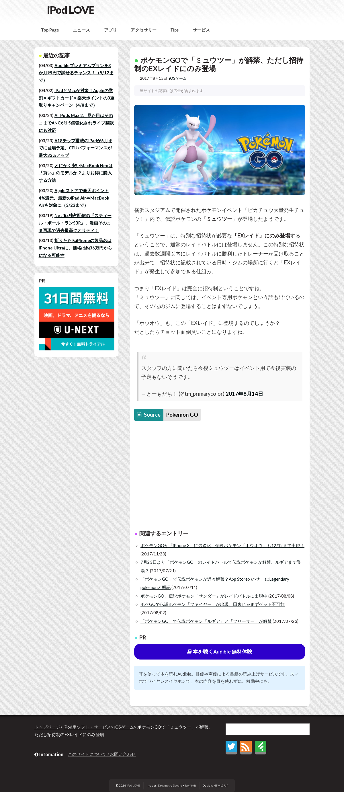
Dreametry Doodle (170, 785)
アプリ (110, 30)
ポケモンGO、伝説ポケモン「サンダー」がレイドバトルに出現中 (203, 596)
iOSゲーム (178, 78)
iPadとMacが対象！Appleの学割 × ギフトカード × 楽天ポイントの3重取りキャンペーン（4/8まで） (76, 98)
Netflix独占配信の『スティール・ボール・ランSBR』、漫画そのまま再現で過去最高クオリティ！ (75, 223)
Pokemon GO (182, 414)
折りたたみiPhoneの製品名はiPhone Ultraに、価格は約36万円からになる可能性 (75, 248)
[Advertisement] (219, 477)
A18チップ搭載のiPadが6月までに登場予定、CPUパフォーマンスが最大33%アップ (75, 148)
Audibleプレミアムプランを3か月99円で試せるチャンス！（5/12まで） (76, 73)
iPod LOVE (70, 9)
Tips (174, 30)
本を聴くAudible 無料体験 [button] (219, 652)
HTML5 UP (221, 785)
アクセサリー (144, 30)
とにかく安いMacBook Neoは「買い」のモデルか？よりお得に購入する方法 (76, 173)
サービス (201, 30)
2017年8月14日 (244, 394)
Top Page (50, 30)
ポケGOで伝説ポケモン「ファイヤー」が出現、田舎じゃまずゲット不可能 (212, 604)
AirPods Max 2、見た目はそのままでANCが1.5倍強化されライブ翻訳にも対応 (76, 122)
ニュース (81, 30)
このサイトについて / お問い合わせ (102, 754)
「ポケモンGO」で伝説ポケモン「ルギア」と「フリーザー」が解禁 (206, 621)
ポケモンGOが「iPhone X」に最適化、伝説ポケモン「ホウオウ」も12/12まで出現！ (222, 545)
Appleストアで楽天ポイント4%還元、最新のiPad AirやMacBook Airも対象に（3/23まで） (74, 198)
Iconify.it (190, 785)
